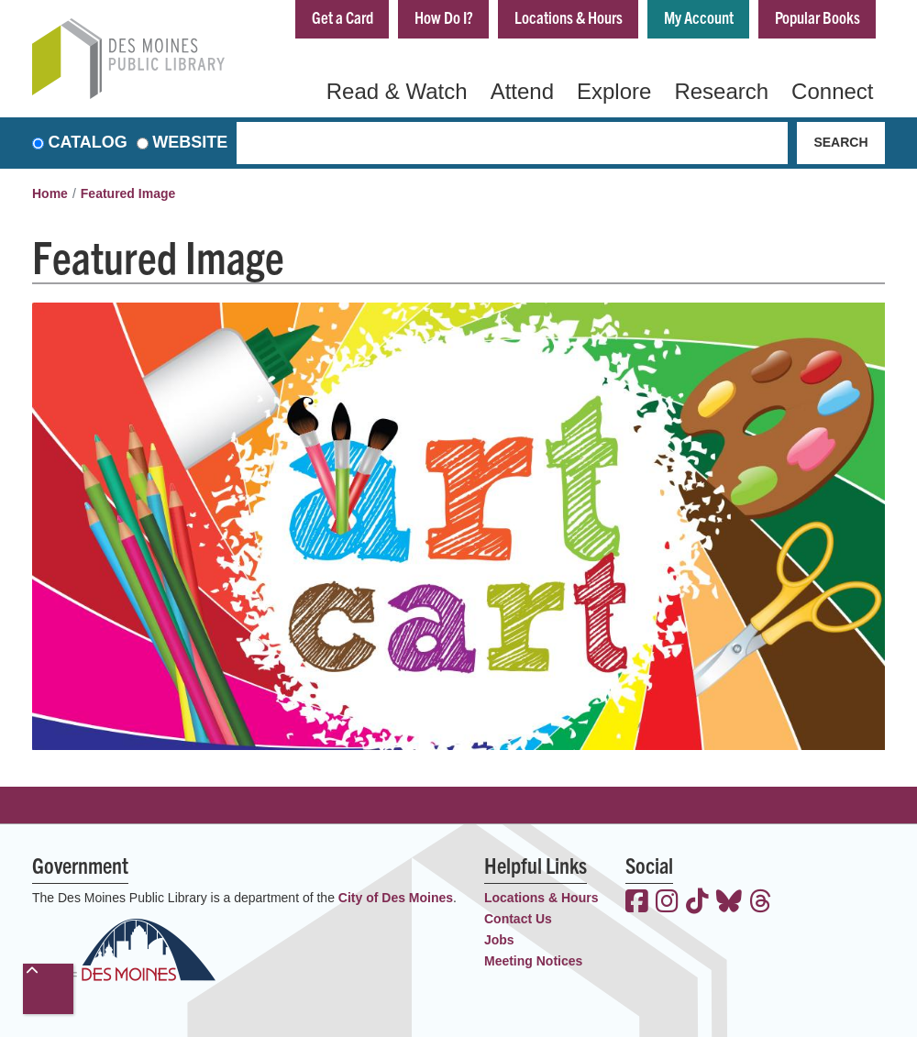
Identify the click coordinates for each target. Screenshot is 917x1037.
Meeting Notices (533, 961)
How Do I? (443, 17)
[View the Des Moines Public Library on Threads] (760, 903)
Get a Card (342, 17)
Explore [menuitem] (614, 91)
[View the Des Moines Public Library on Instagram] (667, 903)
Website (189, 143)
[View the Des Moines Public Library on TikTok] (697, 903)
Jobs (499, 939)
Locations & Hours (568, 17)
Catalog (88, 143)
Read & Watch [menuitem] (397, 91)
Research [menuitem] (721, 91)
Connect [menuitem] (832, 91)
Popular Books (817, 17)
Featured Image (128, 194)
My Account (699, 17)
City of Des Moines (395, 897)
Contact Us (518, 918)
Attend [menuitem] (522, 91)
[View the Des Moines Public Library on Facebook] (636, 903)
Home (50, 194)
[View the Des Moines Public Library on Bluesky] (729, 903)
